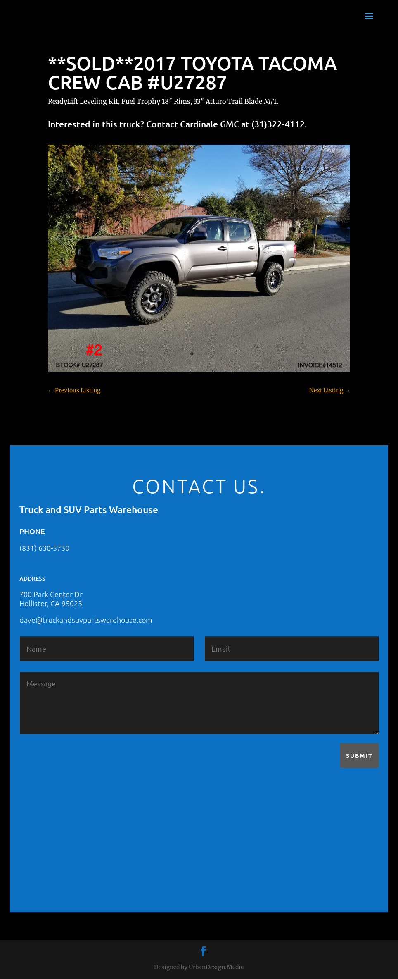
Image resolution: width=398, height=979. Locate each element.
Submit (359, 755)
